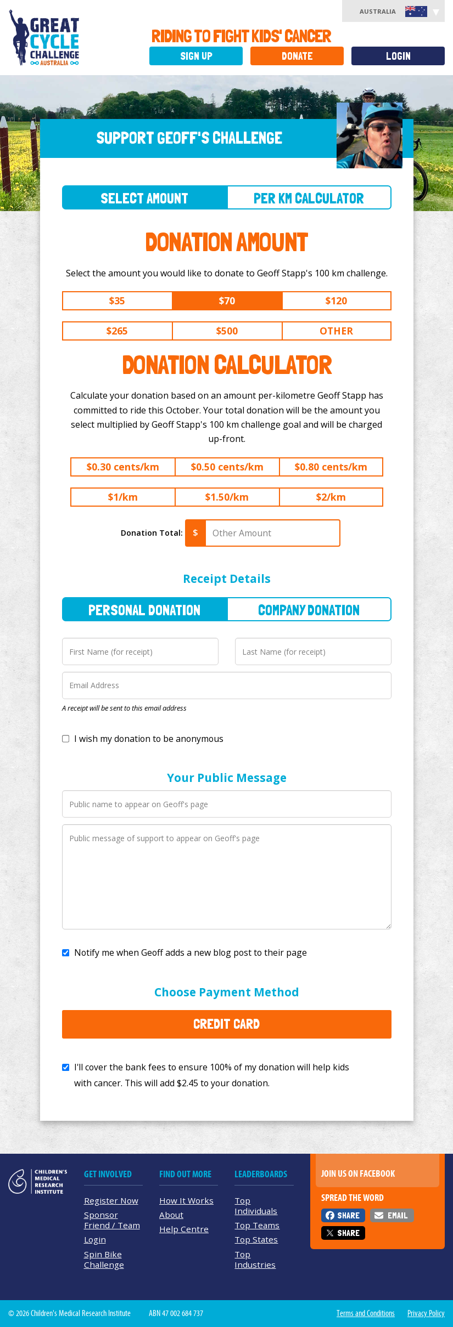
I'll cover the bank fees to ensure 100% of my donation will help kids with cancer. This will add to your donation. (211, 1075)
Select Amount (144, 198)
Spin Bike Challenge (104, 1259)
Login (398, 56)
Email (397, 1215)
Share (348, 1215)
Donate (297, 56)
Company (309, 610)
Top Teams (256, 1225)
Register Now (111, 1200)
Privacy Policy (426, 1313)
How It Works (186, 1200)
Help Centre (184, 1228)
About (171, 1214)
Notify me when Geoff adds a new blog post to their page (190, 952)
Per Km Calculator (309, 198)
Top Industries (255, 1259)
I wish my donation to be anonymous (148, 739)
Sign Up (196, 56)
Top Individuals (255, 1205)
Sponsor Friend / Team (112, 1219)
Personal (144, 610)
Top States (256, 1239)
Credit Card (226, 1024)
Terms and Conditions (366, 1313)
